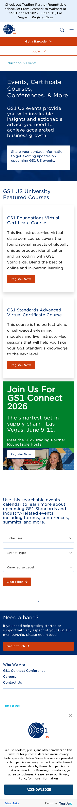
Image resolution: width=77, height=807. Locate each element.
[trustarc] (65, 803)
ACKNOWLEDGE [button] (39, 789)
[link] (9, 29)
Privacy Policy (12, 803)
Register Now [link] (42, 17)
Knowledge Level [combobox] (20, 567)
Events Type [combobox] (16, 553)
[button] (38, 41)
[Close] (72, 5)
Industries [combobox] (14, 538)
